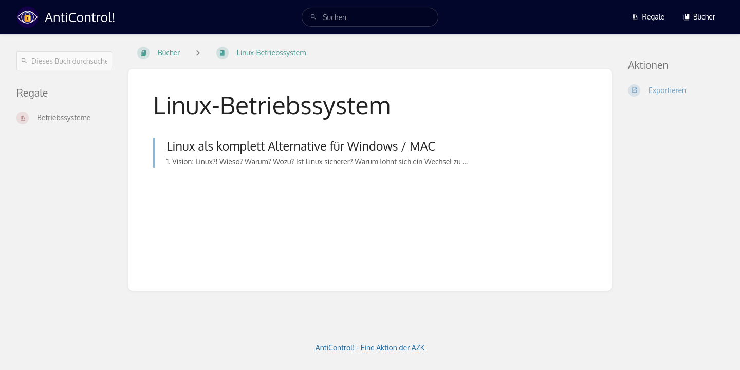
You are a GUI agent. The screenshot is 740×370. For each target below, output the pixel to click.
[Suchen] (313, 17)
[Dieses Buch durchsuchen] (64, 60)
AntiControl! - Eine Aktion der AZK (370, 347)
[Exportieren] (676, 90)
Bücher (699, 16)
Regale (648, 16)
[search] (370, 17)
